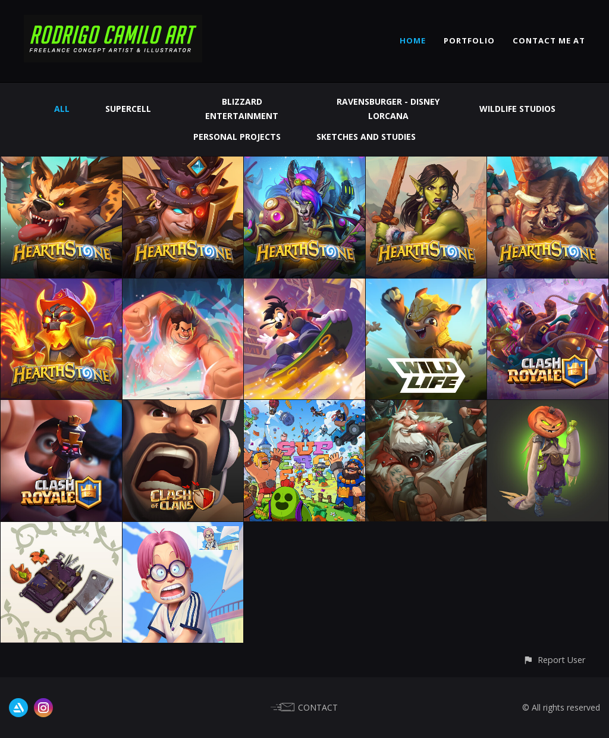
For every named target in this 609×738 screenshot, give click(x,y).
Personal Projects (237, 136)
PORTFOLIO (469, 40)
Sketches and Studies (366, 136)
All (62, 108)
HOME (413, 40)
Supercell (128, 108)
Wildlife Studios (517, 108)
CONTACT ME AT (549, 40)
